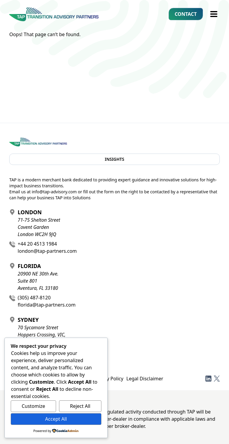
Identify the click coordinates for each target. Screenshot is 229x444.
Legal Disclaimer (144, 378)
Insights (114, 159)
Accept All (56, 419)
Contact (186, 14)
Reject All (80, 406)
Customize (33, 406)
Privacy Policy (108, 378)
